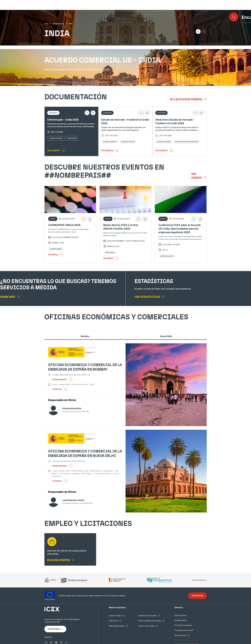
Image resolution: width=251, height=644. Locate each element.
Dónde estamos (59, 380)
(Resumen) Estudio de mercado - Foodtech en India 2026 (175, 121)
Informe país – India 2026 (63, 119)
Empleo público (181, 620)
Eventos (92, 47)
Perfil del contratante (183, 625)
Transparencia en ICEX (184, 630)
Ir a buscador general (186, 99)
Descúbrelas (197, 596)
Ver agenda (196, 176)
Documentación (30, 47)
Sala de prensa (181, 615)
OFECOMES (150, 47)
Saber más (8, 297)
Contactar (57, 389)
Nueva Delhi (166, 336)
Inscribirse (56, 255)
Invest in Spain (115, 616)
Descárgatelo (53, 151)
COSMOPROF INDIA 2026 (64, 225)
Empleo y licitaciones (217, 47)
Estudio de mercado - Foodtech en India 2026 (125, 121)
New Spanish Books (117, 626)
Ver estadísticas (147, 297)
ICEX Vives (113, 621)
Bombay (85, 336)
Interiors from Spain (146, 626)
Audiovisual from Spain (148, 616)
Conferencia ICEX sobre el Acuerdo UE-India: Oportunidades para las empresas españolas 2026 (179, 229)
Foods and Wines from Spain (150, 621)
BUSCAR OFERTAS (59, 560)
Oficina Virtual (181, 635)
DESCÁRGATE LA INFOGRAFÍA (59, 77)
